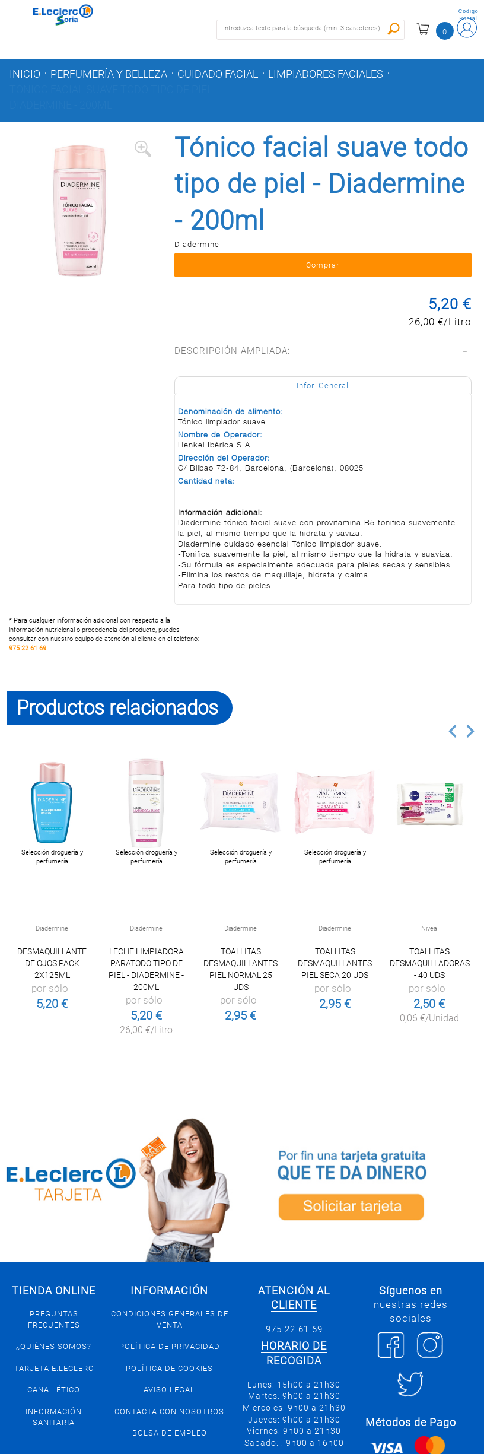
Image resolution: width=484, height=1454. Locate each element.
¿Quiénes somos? (53, 1346)
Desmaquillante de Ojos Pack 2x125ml (52, 963)
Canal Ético (53, 1389)
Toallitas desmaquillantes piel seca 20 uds (335, 963)
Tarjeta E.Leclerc (54, 1368)
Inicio (24, 74)
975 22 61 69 (27, 648)
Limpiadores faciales (325, 74)
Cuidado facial (217, 74)
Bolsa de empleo (169, 1432)
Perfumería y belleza (108, 74)
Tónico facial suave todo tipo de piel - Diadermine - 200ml (113, 97)
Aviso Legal (169, 1389)
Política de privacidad (169, 1346)
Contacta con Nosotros (169, 1411)
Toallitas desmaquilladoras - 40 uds (430, 963)
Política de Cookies (169, 1368)
